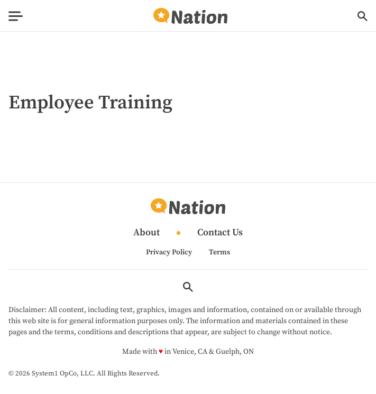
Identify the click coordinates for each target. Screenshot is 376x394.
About (146, 233)
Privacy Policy (169, 252)
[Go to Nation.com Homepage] (190, 16)
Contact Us (220, 233)
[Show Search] (362, 16)
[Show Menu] (15, 16)
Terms (219, 252)
